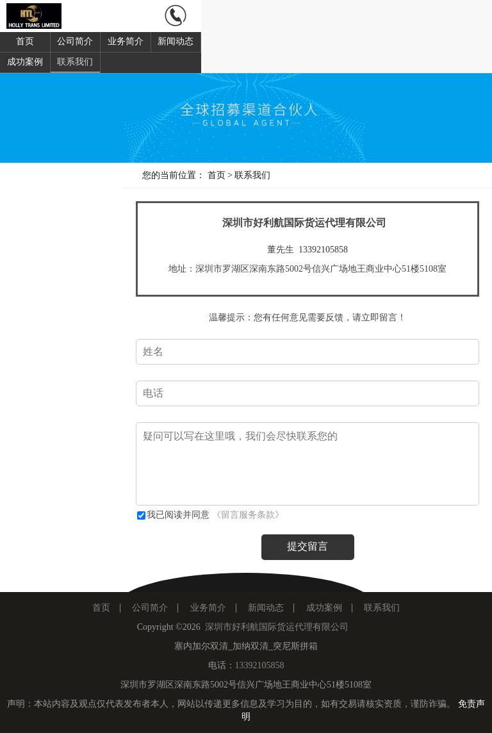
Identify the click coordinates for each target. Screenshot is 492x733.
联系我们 (75, 62)
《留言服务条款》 (248, 515)
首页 (25, 41)
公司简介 (75, 41)
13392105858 (323, 249)
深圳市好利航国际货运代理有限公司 (276, 627)
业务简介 (126, 41)
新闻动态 (175, 41)
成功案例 (25, 62)
